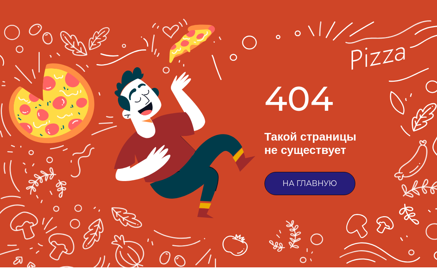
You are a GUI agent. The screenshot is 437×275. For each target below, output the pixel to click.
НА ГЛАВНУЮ (309, 183)
